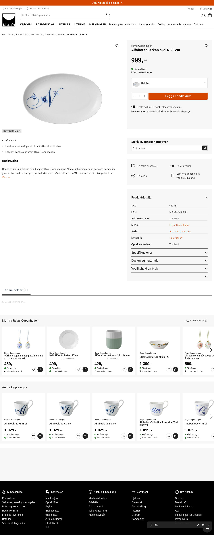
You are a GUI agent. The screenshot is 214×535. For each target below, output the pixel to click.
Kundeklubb (174, 24)
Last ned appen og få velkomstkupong (188, 175)
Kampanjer (131, 24)
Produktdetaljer (141, 197)
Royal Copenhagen (141, 45)
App (177, 510)
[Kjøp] (40, 369)
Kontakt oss (8, 498)
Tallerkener (50, 34)
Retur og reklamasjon (14, 506)
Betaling (7, 519)
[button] (206, 45)
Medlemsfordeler (98, 498)
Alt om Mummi (53, 519)
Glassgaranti (96, 506)
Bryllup (161, 24)
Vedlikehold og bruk (144, 268)
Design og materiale (144, 260)
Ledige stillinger (184, 506)
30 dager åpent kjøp (12, 8)
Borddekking (22, 34)
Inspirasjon (51, 498)
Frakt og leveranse (12, 514)
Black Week (51, 523)
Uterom (136, 514)
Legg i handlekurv (178, 96)
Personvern (181, 519)
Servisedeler (36, 34)
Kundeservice (206, 8)
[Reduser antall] (134, 96)
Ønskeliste (51, 514)
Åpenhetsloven (183, 523)
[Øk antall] (144, 96)
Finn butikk (191, 8)
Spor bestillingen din (13, 523)
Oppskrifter (51, 502)
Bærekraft (181, 502)
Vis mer (6, 177)
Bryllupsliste (52, 510)
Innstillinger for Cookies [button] (188, 514)
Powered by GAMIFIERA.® (13, 302)
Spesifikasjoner (141, 252)
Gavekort (137, 502)
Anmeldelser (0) (16, 290)
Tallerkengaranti (98, 510)
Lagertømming (147, 24)
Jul (47, 527)
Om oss (179, 498)
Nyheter (187, 24)
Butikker (198, 24)
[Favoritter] (33, 369)
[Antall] (139, 96)
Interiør (136, 510)
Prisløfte (142, 175)
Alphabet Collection (180, 231)
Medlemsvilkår (97, 514)
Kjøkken (136, 498)
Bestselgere (116, 24)
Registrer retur (10, 510)
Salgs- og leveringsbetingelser (19, 502)
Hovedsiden (7, 34)
